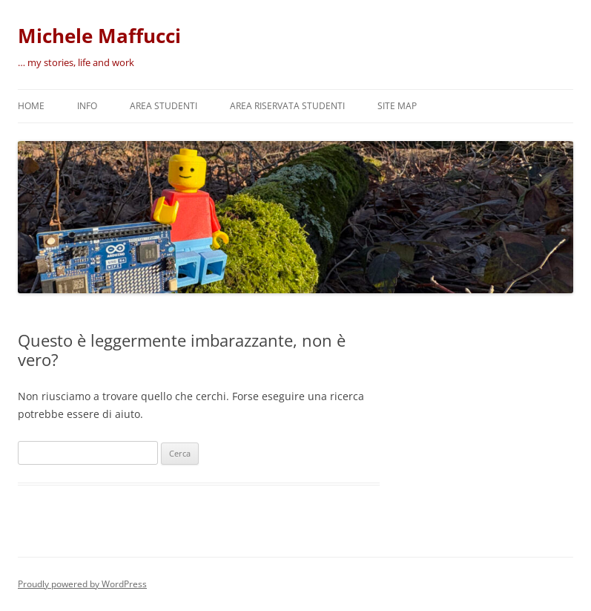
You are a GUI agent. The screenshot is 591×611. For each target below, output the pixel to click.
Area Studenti (163, 105)
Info (87, 105)
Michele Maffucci (99, 35)
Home (31, 105)
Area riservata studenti (287, 105)
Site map (397, 105)
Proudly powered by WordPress (82, 584)
